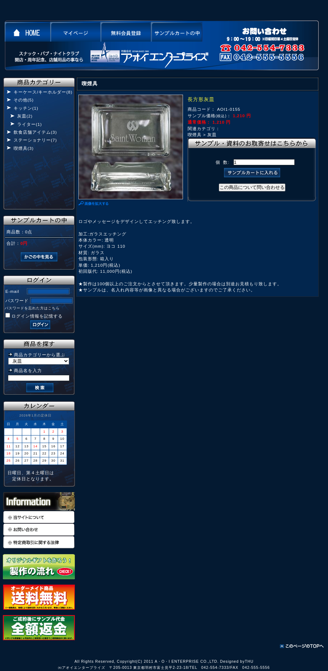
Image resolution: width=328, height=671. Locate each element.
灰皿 (212, 134)
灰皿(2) (25, 116)
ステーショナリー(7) (35, 140)
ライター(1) (29, 124)
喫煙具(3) (24, 148)
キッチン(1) (26, 108)
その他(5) (24, 99)
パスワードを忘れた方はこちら (32, 308)
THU (249, 661)
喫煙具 (195, 134)
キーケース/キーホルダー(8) (43, 92)
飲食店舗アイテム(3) (35, 132)
